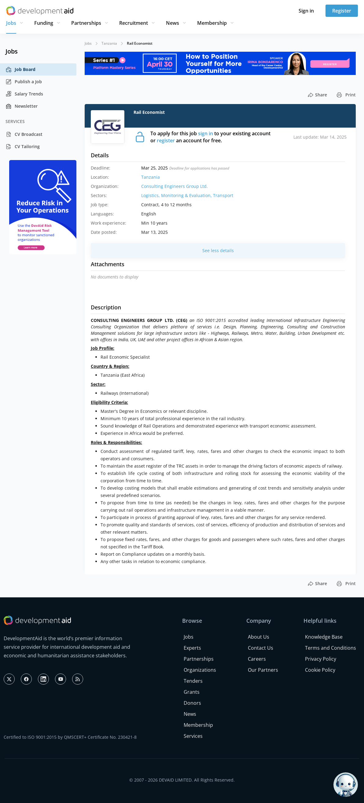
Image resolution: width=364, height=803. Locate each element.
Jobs (11, 23)
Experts (192, 647)
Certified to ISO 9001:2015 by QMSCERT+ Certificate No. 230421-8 (70, 737)
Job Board (20, 69)
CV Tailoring (23, 147)
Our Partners (263, 670)
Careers (257, 658)
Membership (212, 23)
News (172, 23)
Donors (192, 703)
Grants (192, 692)
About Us (258, 636)
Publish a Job (24, 82)
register (166, 140)
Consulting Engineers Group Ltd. (174, 186)
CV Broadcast (24, 134)
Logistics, (151, 195)
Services (193, 736)
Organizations (200, 670)
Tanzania (109, 43)
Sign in (306, 10)
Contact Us (260, 647)
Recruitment (133, 23)
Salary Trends (24, 94)
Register (341, 10)
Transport (223, 195)
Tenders (193, 681)
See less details (218, 250)
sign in (205, 133)
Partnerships (86, 23)
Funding (43, 23)
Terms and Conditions (330, 647)
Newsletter (22, 106)
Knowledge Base (324, 636)
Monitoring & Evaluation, (187, 195)
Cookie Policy (320, 670)
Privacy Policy (320, 658)
